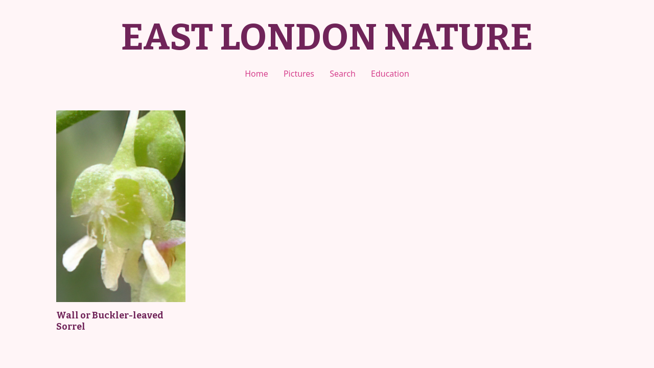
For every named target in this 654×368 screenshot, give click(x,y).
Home (256, 73)
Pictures (299, 73)
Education (390, 73)
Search (343, 73)
